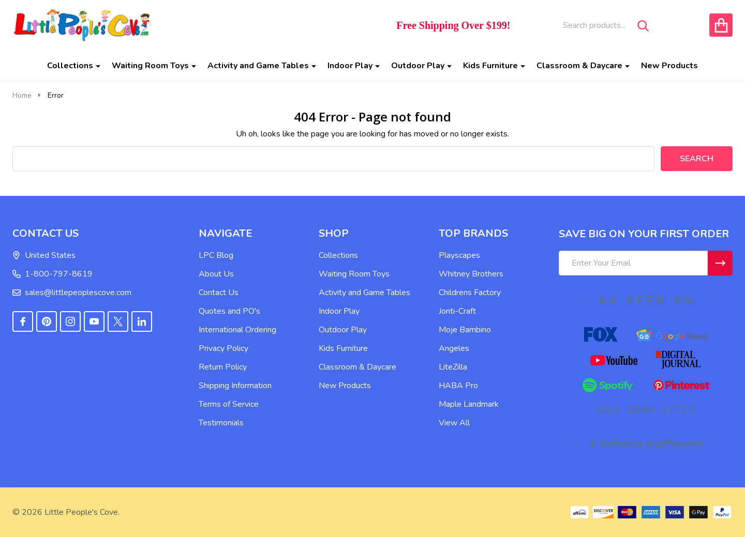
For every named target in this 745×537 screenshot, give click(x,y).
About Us (216, 274)
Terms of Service (229, 404)
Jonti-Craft (457, 311)
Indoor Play (350, 65)
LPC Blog (216, 255)
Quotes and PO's (229, 311)
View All (454, 422)
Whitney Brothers (471, 274)
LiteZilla (453, 367)
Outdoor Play (417, 65)
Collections (70, 65)
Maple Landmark (469, 404)
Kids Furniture (490, 65)
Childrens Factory (470, 292)
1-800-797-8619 (52, 274)
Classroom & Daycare (579, 65)
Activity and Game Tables (258, 65)
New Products (669, 65)
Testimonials (221, 422)
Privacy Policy (223, 348)
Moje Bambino (465, 329)
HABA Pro (458, 385)
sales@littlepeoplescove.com (71, 292)
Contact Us (219, 292)
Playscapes (459, 255)
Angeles (454, 348)
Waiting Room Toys (150, 65)
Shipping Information (235, 385)
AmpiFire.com (674, 443)
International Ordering (237, 329)
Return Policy (223, 367)
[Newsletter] (720, 263)
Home (22, 95)
